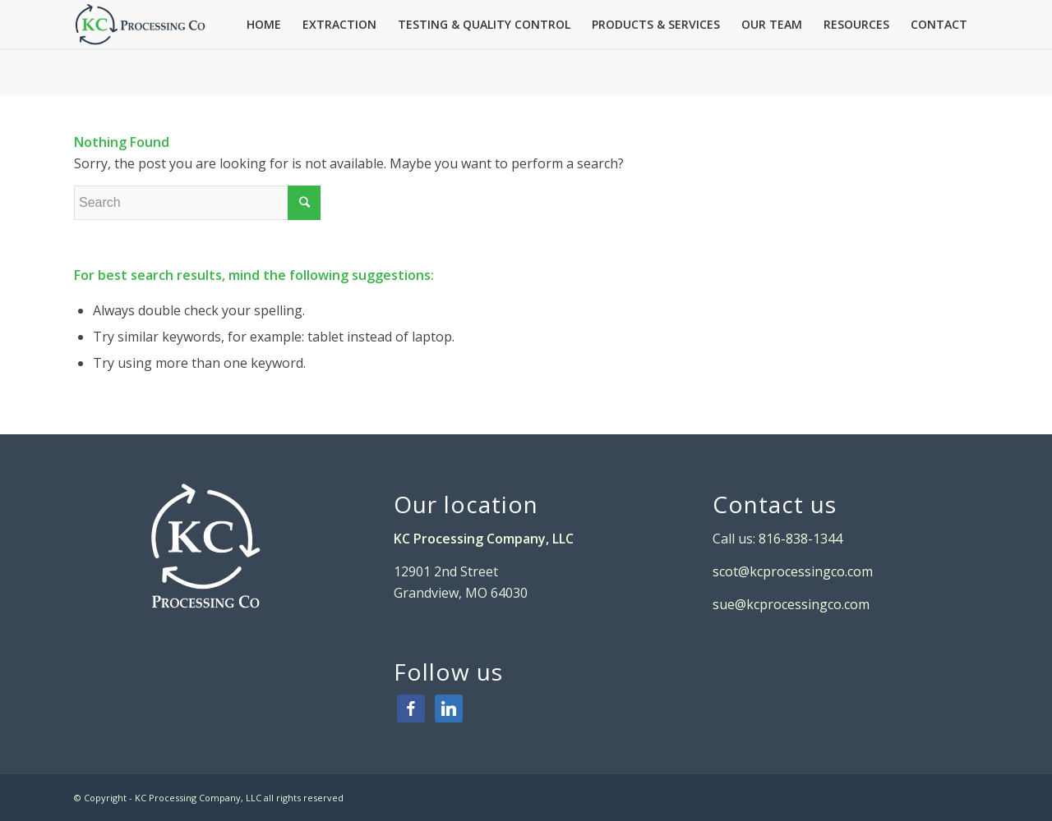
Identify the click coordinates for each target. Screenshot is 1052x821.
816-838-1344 (798, 539)
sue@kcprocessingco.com (791, 604)
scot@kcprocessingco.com (793, 571)
